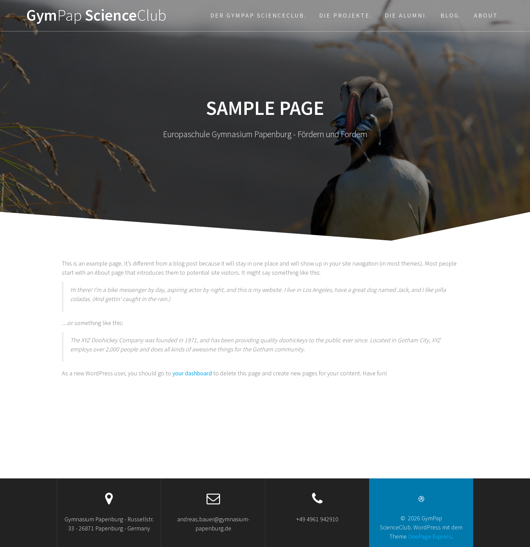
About (486, 15)
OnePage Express (430, 536)
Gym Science (96, 15)
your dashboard (192, 373)
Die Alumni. (406, 15)
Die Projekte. (345, 15)
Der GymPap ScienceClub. (258, 15)
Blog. (450, 15)
